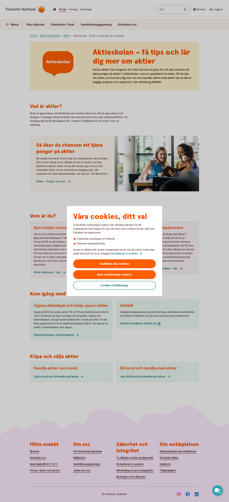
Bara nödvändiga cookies (114, 274)
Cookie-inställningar (114, 285)
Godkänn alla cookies (114, 264)
